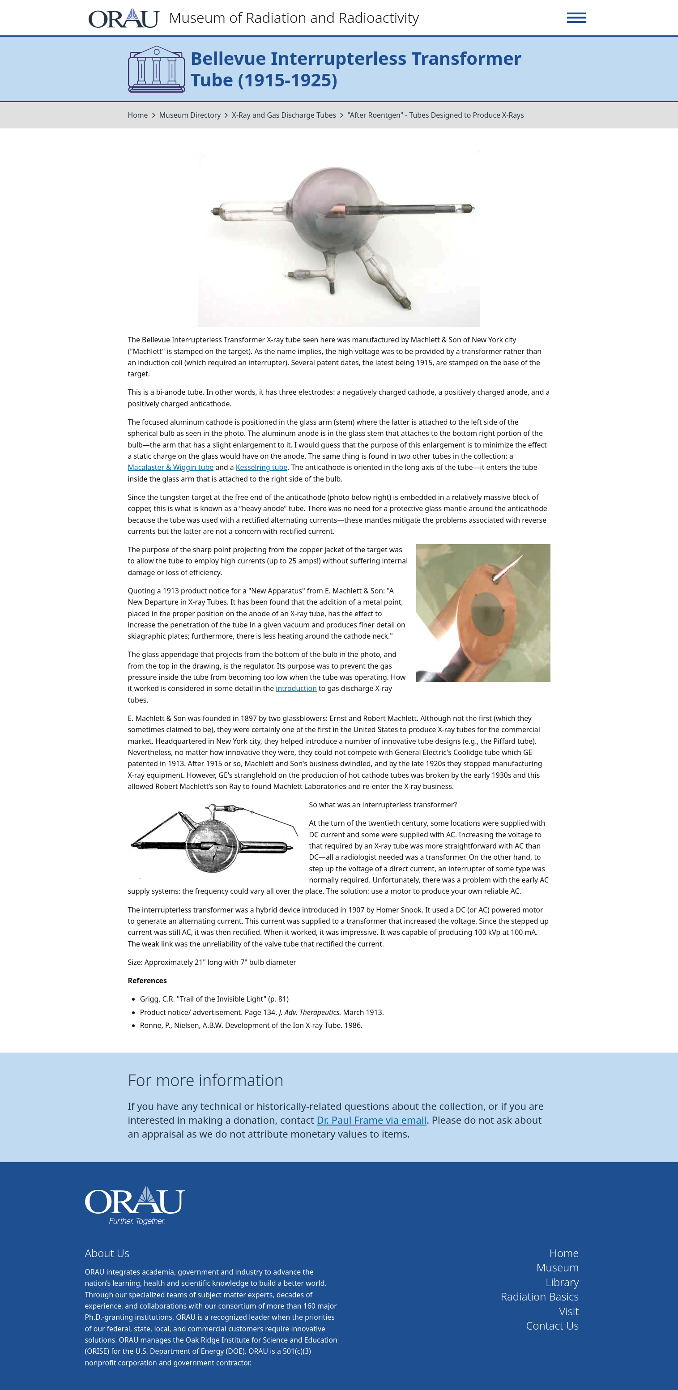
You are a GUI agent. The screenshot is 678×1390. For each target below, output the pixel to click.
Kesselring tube (261, 467)
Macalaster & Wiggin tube (171, 467)
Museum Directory (190, 115)
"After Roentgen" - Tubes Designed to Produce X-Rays (435, 115)
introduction (296, 688)
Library (562, 1282)
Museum (558, 1267)
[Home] (257, 18)
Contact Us (552, 1325)
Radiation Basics (540, 1296)
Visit (569, 1311)
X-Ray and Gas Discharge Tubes (284, 115)
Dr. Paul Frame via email (372, 1119)
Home (138, 115)
